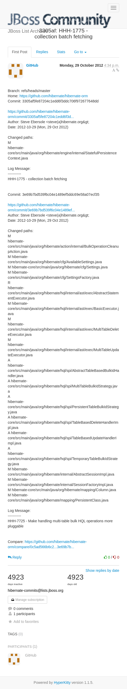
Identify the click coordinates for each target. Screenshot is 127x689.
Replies (42, 52)
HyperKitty (62, 682)
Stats (61, 52)
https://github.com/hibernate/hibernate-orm (53, 96)
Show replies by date (102, 570)
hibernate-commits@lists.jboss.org (35, 590)
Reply (15, 557)
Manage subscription (27, 600)
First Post (19, 52)
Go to (80, 52)
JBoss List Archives (59, 20)
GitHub (32, 65)
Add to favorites (23, 622)
